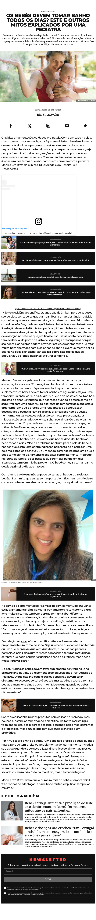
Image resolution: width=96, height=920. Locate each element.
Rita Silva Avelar (48, 114)
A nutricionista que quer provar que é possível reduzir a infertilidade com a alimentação (55, 243)
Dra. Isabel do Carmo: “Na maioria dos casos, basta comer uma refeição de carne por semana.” (56, 293)
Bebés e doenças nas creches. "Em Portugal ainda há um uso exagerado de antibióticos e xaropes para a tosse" (59, 831)
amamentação (23, 137)
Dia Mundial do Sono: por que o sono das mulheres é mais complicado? (55, 260)
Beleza (48, 11)
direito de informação (22, 889)
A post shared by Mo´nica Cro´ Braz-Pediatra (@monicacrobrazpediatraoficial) (38, 233)
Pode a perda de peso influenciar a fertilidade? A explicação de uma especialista (55, 595)
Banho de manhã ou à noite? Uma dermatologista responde (55, 277)
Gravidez (7, 137)
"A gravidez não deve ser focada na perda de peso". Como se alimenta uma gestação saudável (55, 370)
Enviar (48, 879)
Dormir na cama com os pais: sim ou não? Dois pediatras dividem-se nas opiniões (56, 706)
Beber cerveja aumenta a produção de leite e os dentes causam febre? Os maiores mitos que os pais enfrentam (59, 806)
